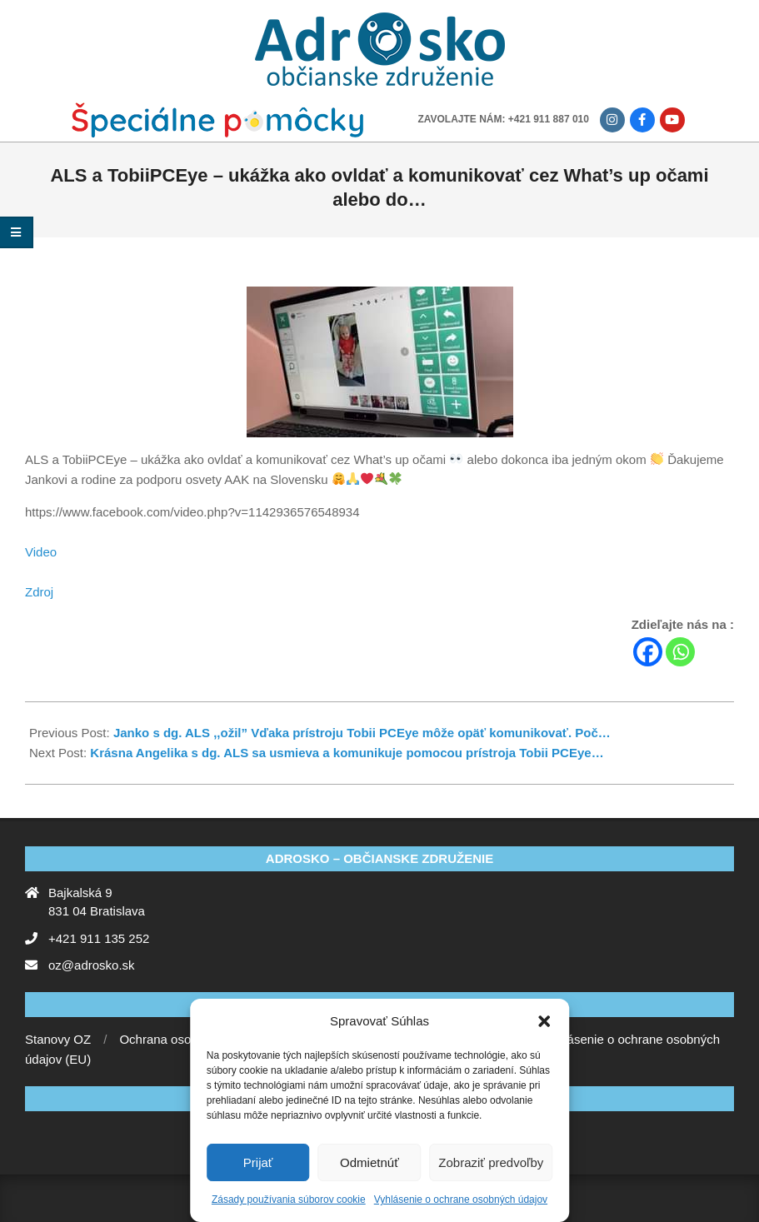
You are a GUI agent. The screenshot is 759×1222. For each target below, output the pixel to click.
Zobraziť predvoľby (490, 1162)
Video (41, 552)
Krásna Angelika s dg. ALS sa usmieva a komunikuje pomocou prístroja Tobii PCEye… (346, 753)
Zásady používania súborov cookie (289, 1199)
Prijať (258, 1162)
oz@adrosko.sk (91, 965)
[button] (544, 1021)
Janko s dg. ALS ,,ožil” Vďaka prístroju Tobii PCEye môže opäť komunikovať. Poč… (362, 733)
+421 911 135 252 (98, 938)
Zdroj (39, 592)
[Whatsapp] (680, 651)
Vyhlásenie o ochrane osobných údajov (460, 1199)
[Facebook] (647, 651)
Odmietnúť (369, 1162)
